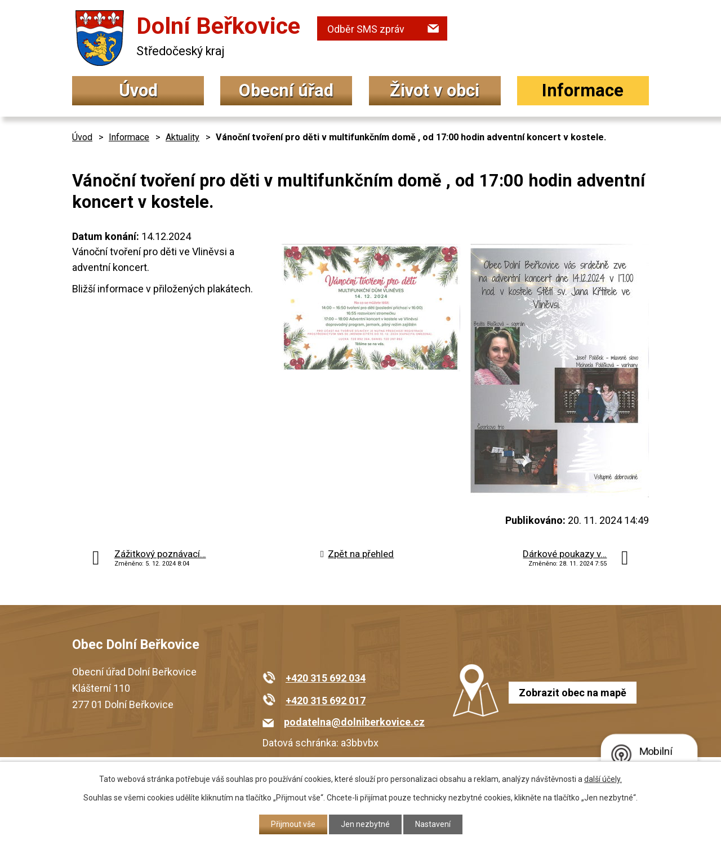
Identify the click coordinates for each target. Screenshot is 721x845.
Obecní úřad (286, 90)
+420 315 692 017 (326, 700)
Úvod (138, 90)
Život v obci (434, 90)
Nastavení (433, 824)
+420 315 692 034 (326, 678)
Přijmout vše (293, 824)
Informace (583, 90)
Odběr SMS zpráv (365, 29)
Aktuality (182, 137)
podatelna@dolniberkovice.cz (354, 722)
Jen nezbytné (365, 824)
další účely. (603, 779)
